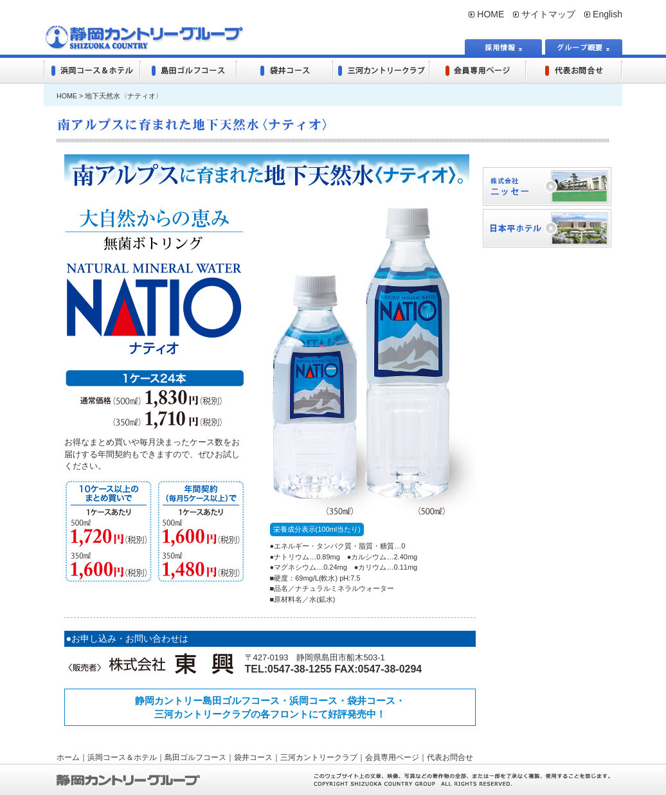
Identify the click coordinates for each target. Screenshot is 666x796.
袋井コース (253, 757)
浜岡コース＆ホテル (122, 757)
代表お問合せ (450, 757)
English (603, 14)
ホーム (68, 757)
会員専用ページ (392, 757)
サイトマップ (544, 14)
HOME (486, 14)
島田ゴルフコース (195, 757)
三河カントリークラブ (318, 757)
